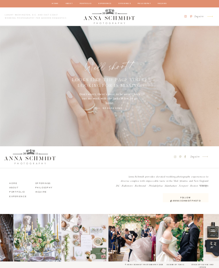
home (109, 102)
